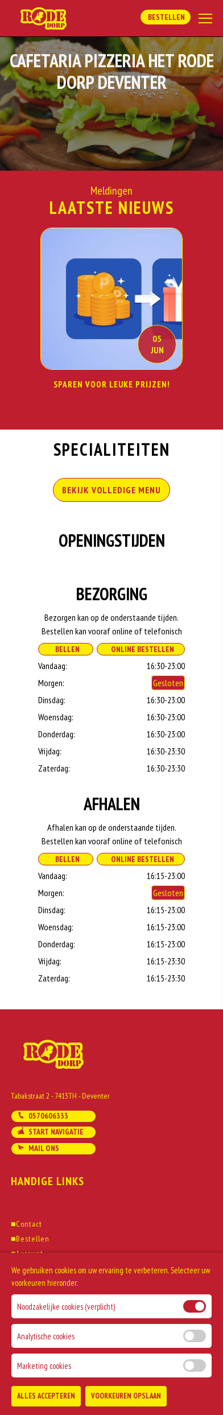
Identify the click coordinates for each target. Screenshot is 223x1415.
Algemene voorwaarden (54, 1268)
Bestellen (165, 17)
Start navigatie (50, 1132)
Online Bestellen (141, 649)
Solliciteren (33, 1283)
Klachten (29, 1298)
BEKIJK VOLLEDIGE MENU (111, 490)
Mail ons (38, 1148)
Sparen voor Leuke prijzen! (111, 384)
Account (27, 1253)
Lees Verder (112, 400)
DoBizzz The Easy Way (90, 1363)
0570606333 (42, 1116)
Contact (26, 1224)
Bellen (66, 649)
